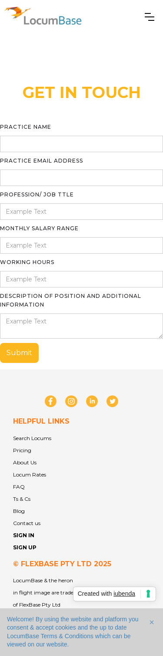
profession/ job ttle (37, 194)
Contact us (26, 523)
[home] (44, 16)
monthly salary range (39, 228)
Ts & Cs (21, 499)
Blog (19, 511)
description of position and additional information (70, 300)
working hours (27, 262)
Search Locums (32, 438)
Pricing (22, 450)
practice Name (25, 127)
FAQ (19, 486)
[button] (149, 17)
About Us (25, 462)
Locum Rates (29, 474)
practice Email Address (41, 160)
